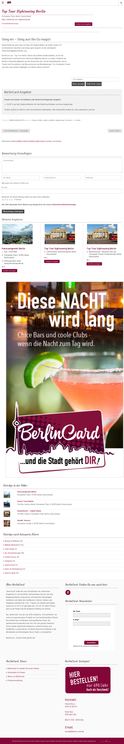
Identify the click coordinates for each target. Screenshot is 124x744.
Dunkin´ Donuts (23, 520)
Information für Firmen (16, 672)
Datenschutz (67, 741)
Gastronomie (10, 564)
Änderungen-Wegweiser (87, 741)
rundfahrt (51, 120)
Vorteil (78, 120)
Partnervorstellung (15, 680)
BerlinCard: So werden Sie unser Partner (23, 668)
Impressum (45, 741)
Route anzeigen (79, 84)
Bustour (35, 120)
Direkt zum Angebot (83, 24)
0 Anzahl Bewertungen (10, 23)
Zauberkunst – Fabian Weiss (29, 510)
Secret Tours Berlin (25, 501)
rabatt (45, 120)
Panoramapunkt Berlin (13, 248)
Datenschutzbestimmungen (64, 204)
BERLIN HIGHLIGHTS (17, 120)
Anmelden (91, 642)
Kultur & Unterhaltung (13, 568)
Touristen (68, 120)
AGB (74, 741)
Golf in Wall (114, 130)
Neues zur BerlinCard (16, 676)
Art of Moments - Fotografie (16, 130)
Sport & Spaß (10, 572)
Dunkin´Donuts (10, 556)
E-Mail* (76, 619)
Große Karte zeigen (95, 84)
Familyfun (8, 560)
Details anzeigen (9, 270)
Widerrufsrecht (55, 741)
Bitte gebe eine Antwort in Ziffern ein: (15, 182)
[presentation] (91, 633)
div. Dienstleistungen (13, 552)
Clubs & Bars (10, 548)
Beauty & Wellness (12, 540)
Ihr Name (76, 611)
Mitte (40, 120)
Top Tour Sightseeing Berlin (59, 248)
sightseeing (60, 120)
